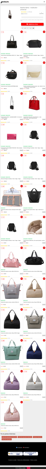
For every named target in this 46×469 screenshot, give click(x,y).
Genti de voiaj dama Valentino (25, 437)
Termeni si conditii (12, 460)
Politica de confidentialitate (23, 460)
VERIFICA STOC (32, 24)
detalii (21, 57)
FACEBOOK (19, 447)
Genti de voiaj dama (6, 439)
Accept (28, 468)
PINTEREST (26, 447)
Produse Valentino (37, 437)
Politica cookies (33, 460)
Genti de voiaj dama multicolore (9, 437)
